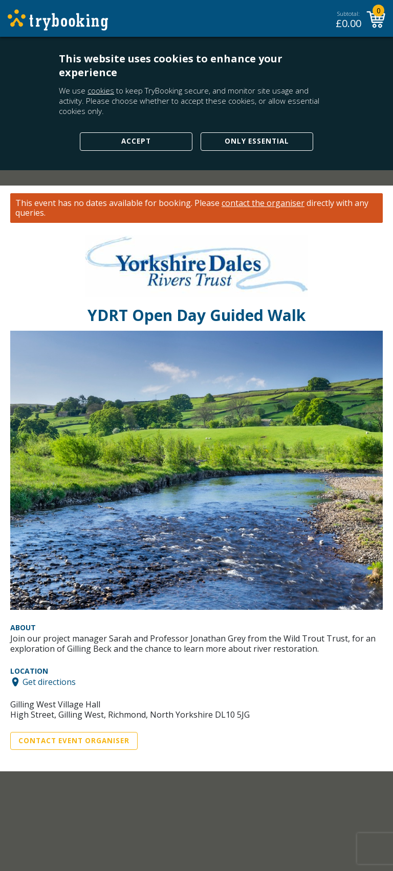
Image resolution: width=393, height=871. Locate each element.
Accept (136, 141)
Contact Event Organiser (73, 740)
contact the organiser (263, 203)
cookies (101, 90)
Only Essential (257, 141)
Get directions (49, 681)
